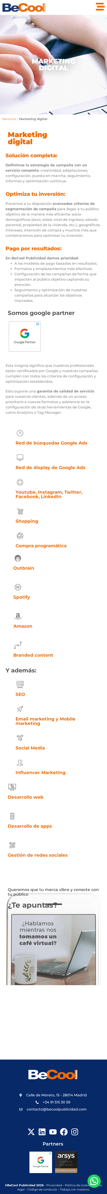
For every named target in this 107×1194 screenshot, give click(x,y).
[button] (94, 1181)
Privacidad (54, 1185)
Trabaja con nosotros (75, 1189)
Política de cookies (78, 1185)
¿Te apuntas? (32, 905)
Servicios (9, 119)
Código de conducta (42, 1189)
